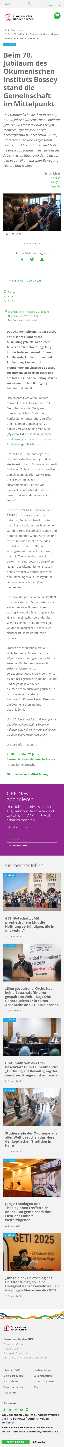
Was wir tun (10, 1392)
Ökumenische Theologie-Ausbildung (28, 311)
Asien (11, 296)
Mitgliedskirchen (13, 1375)
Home (4, 30)
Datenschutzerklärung (17, 827)
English (56, 178)
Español (55, 186)
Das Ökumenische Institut (23, 320)
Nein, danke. (38, 1442)
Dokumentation (42, 1375)
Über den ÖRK (11, 1370)
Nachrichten (17, 29)
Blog (36, 1387)
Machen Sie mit (42, 1370)
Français (55, 182)
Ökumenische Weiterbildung (24, 316)
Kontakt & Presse (43, 1381)
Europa (12, 292)
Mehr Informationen (12, 1436)
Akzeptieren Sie (15, 1442)
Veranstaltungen (13, 1387)
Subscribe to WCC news (26, 280)
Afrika (11, 300)
